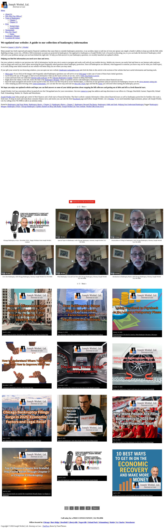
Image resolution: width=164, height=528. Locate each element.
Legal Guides (14, 28)
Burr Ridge (55, 522)
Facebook (76, 99)
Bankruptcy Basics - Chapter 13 (40, 104)
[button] (84, 207)
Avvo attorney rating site (148, 82)
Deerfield (64, 522)
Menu (3, 10)
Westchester (130, 522)
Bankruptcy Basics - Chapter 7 (63, 104)
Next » (95, 508)
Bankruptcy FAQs (13, 106)
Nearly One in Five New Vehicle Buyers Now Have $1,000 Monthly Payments (79, 387)
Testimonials (9, 30)
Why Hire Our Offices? (13, 16)
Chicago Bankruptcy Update (62, 78)
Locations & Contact (12, 38)
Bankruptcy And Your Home (18, 104)
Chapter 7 (13, 20)
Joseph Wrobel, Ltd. (8, 97)
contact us (84, 91)
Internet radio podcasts (39, 78)
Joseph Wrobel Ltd (68, 106)
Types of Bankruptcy (12, 18)
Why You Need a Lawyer (90, 76)
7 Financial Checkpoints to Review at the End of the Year (18, 387)
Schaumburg (104, 522)
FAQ (7, 24)
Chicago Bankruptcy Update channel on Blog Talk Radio (41, 106)
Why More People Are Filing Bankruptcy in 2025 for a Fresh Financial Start (133, 442)
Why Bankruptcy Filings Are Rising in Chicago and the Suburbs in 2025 (22, 440)
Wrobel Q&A (14, 26)
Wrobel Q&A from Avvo (95, 106)
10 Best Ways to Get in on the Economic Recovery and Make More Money (133, 495)
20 (88, 508)
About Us (8, 14)
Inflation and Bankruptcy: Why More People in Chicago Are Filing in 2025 (78, 440)
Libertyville (73, 522)
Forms (12, 34)
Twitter (111, 99)
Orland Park (93, 522)
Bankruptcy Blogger (12, 36)
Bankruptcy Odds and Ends (107, 104)
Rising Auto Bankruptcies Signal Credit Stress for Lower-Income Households (133, 389)
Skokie (112, 522)
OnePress (46, 526)
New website (80, 106)
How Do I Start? (11, 32)
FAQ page (82, 74)
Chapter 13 (14, 22)
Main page (9, 74)
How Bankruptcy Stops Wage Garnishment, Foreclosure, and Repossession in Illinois (80, 334)
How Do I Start (79, 84)
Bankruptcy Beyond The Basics (86, 104)
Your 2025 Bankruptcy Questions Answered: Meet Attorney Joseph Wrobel (78, 480)
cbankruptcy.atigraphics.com (69, 70)
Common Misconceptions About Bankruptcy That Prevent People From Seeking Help (25, 334)
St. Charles (120, 522)
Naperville (83, 522)
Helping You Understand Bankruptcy (131, 104)
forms (100, 84)
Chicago (46, 522)
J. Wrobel (25, 47)
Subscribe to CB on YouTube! (82, 202)
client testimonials (39, 84)
